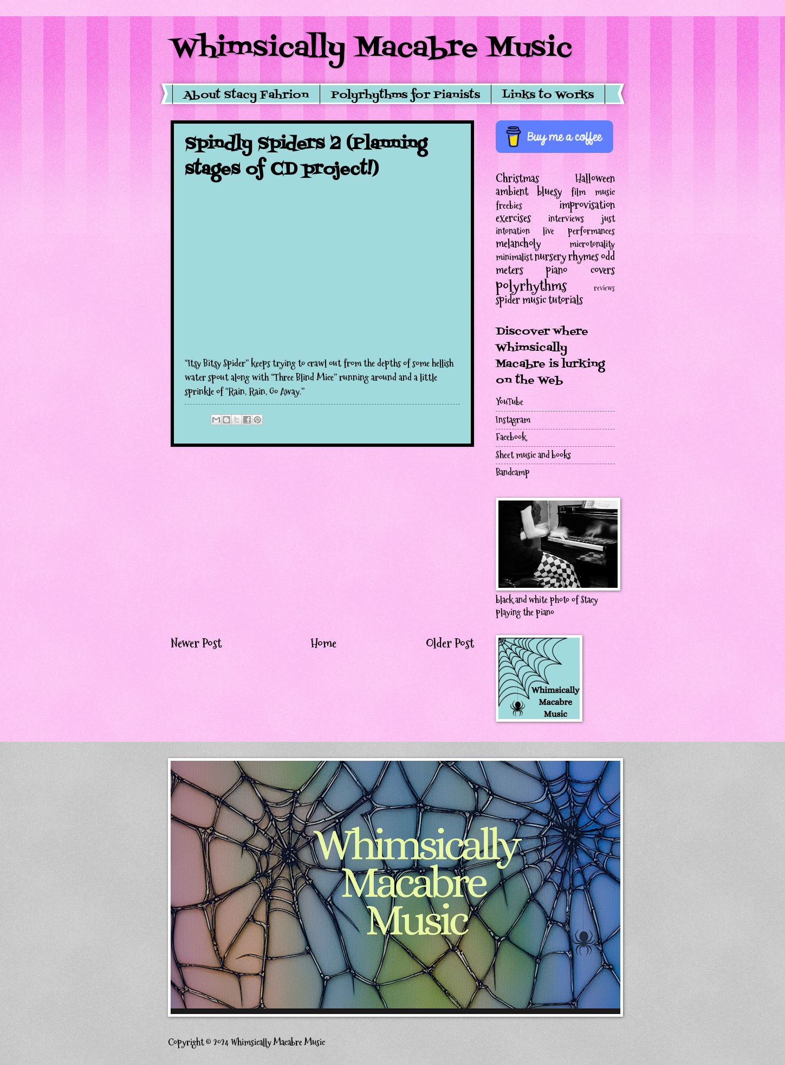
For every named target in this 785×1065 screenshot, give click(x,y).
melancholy (518, 243)
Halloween (595, 178)
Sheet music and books (533, 455)
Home (323, 643)
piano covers (580, 270)
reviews (604, 288)
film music (593, 192)
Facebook (511, 437)
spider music (521, 299)
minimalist (514, 257)
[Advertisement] (322, 541)
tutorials (565, 299)
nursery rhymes (567, 256)
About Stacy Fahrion (246, 95)
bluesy (549, 191)
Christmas (517, 178)
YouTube (509, 402)
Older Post (450, 643)
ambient (512, 191)
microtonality (592, 244)
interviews (566, 219)
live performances (579, 231)
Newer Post (196, 643)
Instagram (513, 420)
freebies (509, 206)
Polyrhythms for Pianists (405, 95)
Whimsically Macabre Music (371, 48)
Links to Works (548, 95)
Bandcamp (513, 472)
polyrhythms (531, 285)
